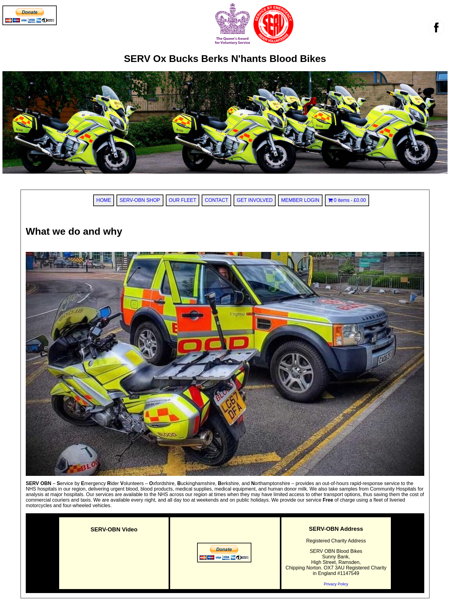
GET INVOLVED (255, 200)
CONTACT (216, 200)
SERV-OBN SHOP (140, 200)
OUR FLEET (182, 200)
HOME (103, 200)
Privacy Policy (336, 584)
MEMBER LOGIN (300, 200)
